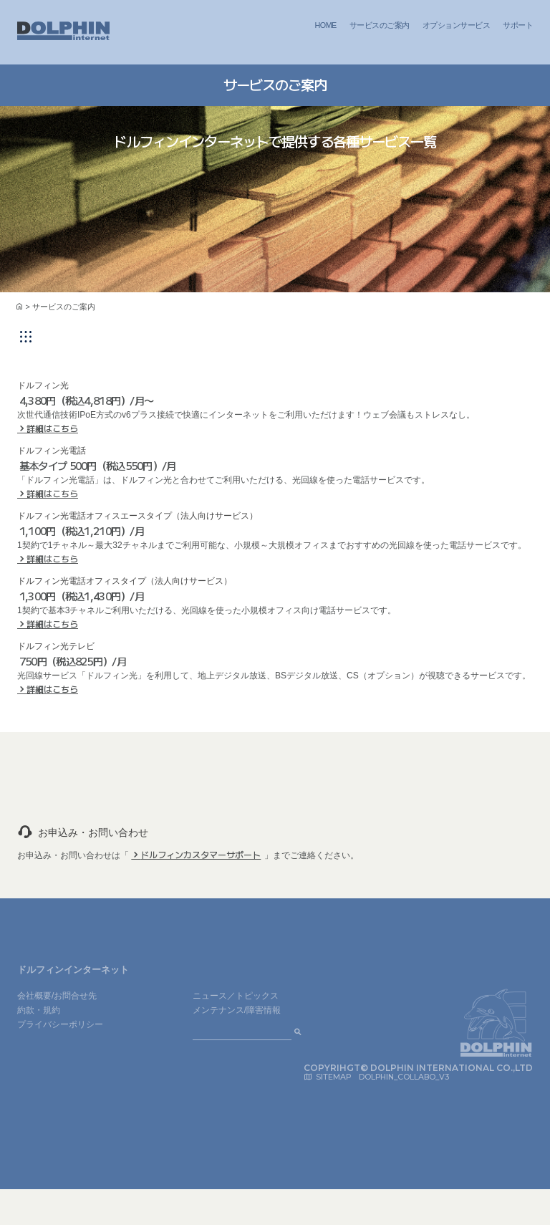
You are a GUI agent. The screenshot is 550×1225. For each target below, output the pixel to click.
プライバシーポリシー (60, 1024)
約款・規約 (38, 1010)
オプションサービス (456, 25)
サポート (518, 25)
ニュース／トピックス (236, 996)
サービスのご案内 (379, 25)
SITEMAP (333, 1077)
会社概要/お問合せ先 (57, 996)
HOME (326, 25)
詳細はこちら (52, 428)
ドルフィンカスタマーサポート (200, 854)
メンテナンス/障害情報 (237, 1010)
